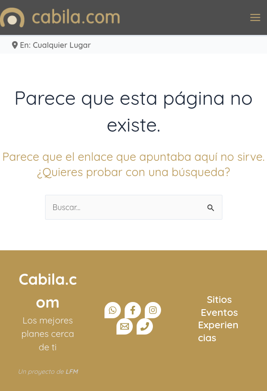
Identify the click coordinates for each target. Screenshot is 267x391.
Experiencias (218, 330)
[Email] (124, 326)
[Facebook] (133, 310)
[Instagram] (153, 310)
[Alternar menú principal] (255, 17)
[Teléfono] (145, 326)
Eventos (219, 312)
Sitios (219, 299)
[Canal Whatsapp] (112, 310)
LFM (71, 371)
